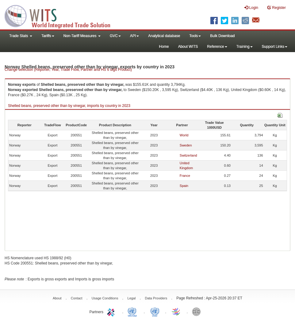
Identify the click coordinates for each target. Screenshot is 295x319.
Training (244, 46)
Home (164, 46)
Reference (217, 46)
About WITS (188, 46)
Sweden (186, 145)
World (184, 135)
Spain (184, 186)
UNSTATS (155, 311)
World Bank (198, 311)
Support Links (274, 46)
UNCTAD (133, 311)
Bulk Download (222, 36)
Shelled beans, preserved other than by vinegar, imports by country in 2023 (69, 106)
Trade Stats (20, 36)
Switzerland (188, 155)
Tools (195, 36)
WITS (61, 15)
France (185, 175)
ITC (112, 311)
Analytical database (164, 36)
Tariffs (47, 36)
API (134, 36)
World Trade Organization (176, 311)
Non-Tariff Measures (82, 36)
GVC (115, 36)
